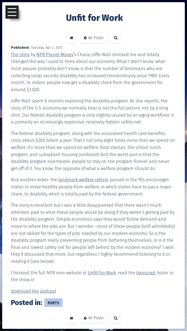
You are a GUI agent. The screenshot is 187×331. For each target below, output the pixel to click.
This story (20, 54)
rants (53, 303)
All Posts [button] (94, 38)
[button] (71, 38)
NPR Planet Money (54, 54)
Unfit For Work (102, 272)
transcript (145, 272)
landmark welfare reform (83, 179)
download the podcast (33, 291)
